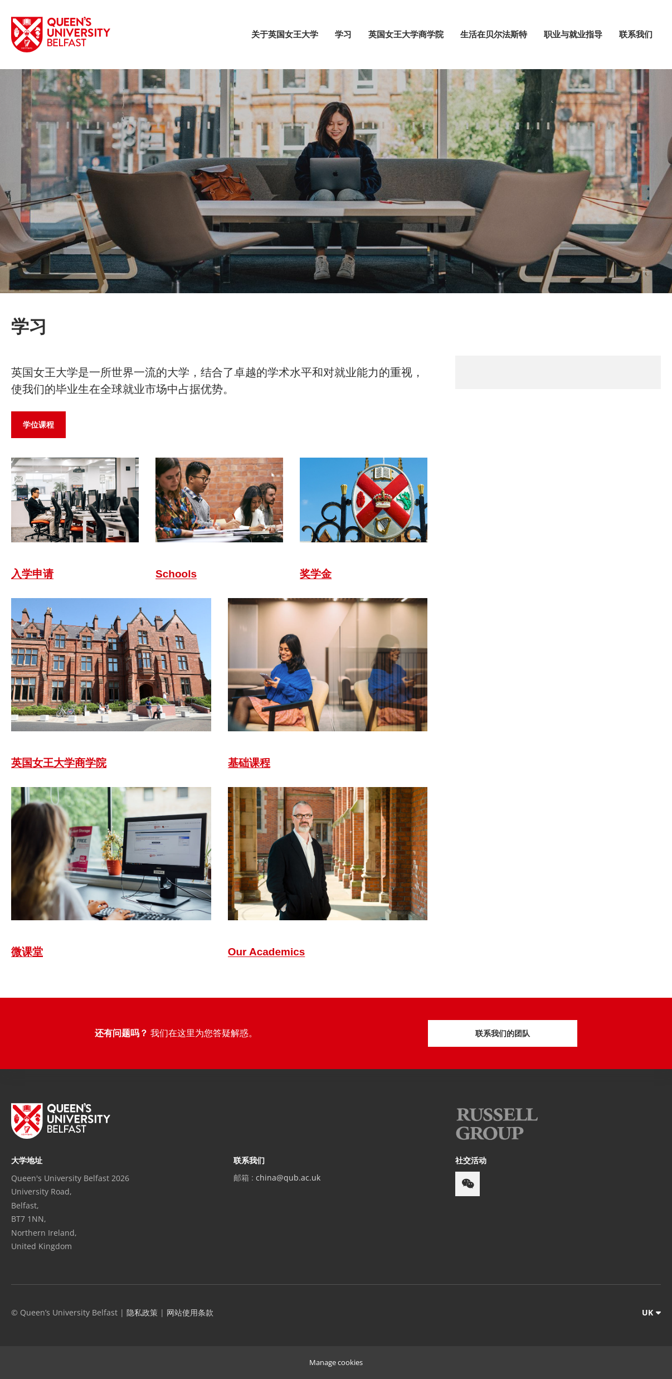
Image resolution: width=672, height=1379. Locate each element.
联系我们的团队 (502, 1033)
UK (647, 1312)
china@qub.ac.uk (288, 1177)
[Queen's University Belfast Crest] (60, 34)
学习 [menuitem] (343, 34)
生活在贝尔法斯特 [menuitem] (493, 34)
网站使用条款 (190, 1312)
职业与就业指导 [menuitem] (573, 34)
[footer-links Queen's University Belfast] (60, 1121)
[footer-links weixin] (467, 1184)
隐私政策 (142, 1312)
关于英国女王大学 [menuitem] (284, 34)
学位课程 (38, 424)
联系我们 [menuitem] (635, 34)
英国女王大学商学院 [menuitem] (406, 34)
